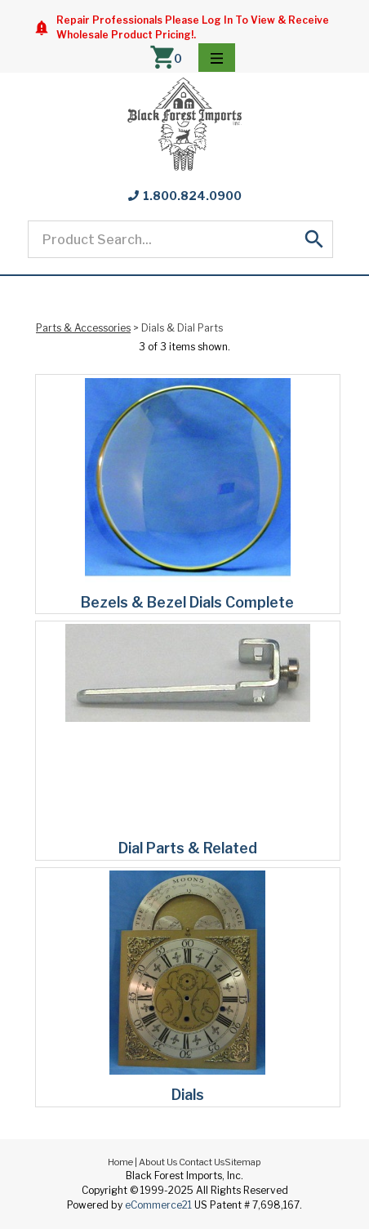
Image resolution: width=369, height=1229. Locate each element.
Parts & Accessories (83, 328)
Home (120, 1162)
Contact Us (202, 1162)
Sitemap (243, 1162)
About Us (158, 1162)
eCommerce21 (158, 1205)
